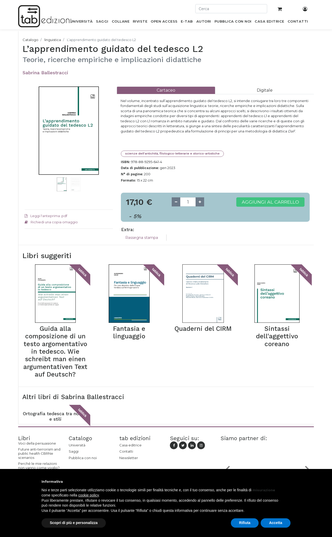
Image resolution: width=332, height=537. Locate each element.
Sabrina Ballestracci (45, 72)
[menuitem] (81, 22)
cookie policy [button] (88, 495)
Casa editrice (130, 445)
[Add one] (200, 201)
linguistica (52, 40)
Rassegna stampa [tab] (141, 237)
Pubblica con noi (83, 458)
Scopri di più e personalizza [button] (74, 523)
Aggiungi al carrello (270, 202)
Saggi (74, 451)
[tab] (166, 90)
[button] (31, 138)
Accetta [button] (275, 523)
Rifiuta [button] (245, 523)
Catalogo (30, 40)
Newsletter (128, 458)
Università (77, 445)
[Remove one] (176, 201)
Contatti (126, 451)
